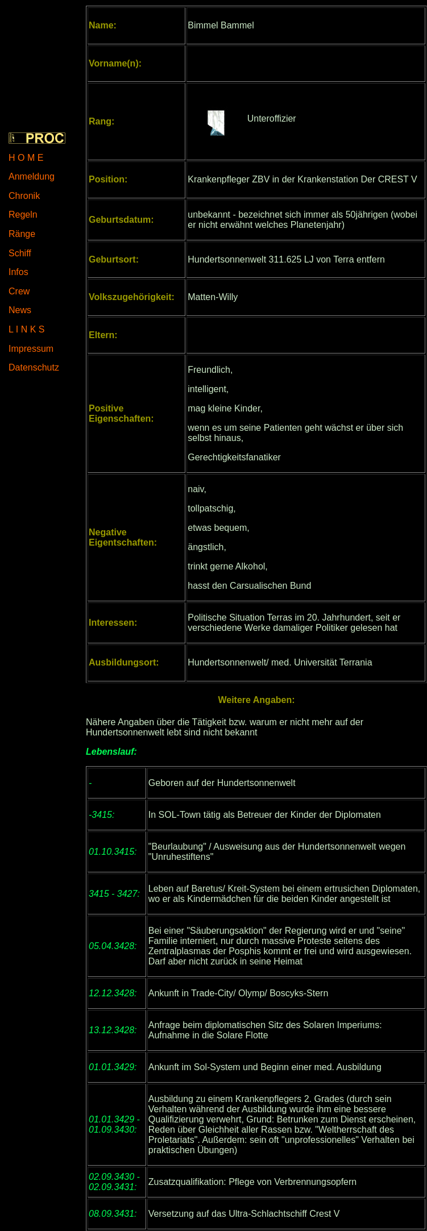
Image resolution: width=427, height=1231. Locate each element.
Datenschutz (34, 367)
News (20, 310)
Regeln (23, 214)
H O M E (26, 158)
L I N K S (26, 329)
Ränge (22, 234)
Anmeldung (32, 176)
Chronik (24, 196)
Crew (19, 291)
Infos (18, 272)
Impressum (31, 349)
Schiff (20, 253)
